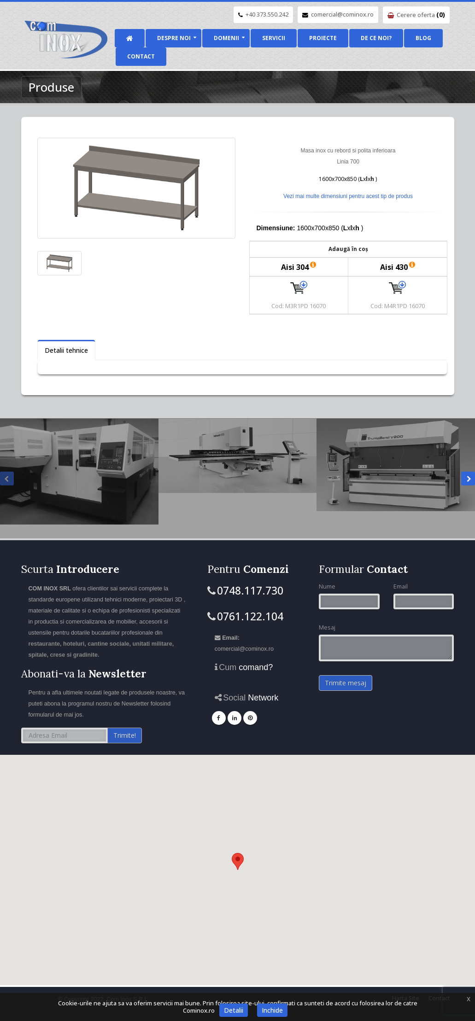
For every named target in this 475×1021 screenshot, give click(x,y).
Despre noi (174, 38)
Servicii (273, 38)
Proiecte (323, 38)
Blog (423, 38)
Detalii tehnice (66, 350)
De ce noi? (376, 38)
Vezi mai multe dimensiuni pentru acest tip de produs (348, 196)
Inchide (272, 1010)
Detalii (233, 1010)
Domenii (226, 38)
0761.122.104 (250, 616)
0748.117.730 (250, 590)
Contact (141, 56)
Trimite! (124, 735)
